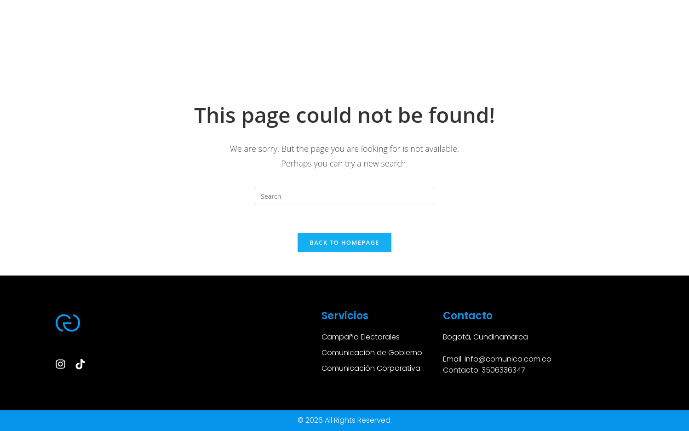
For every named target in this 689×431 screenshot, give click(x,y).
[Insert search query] (344, 196)
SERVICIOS (93, 44)
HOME (49, 44)
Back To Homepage (344, 242)
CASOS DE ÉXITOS (155, 44)
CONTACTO (582, 44)
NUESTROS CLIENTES (514, 44)
